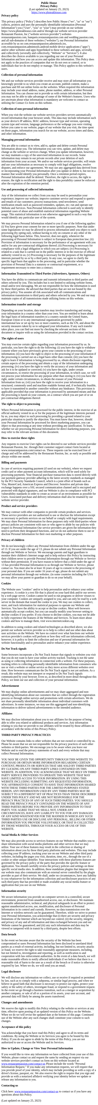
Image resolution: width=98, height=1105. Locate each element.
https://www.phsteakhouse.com (49, 12)
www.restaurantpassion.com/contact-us (23, 1063)
